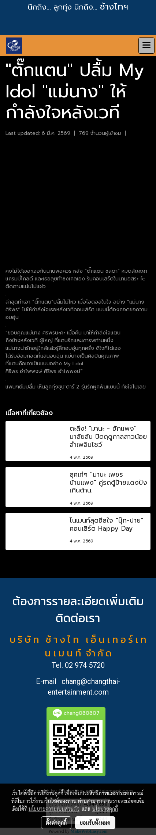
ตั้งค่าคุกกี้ (56, 822)
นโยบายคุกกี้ (105, 808)
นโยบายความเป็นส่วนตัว (54, 808)
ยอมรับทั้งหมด (95, 822)
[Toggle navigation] (146, 45)
